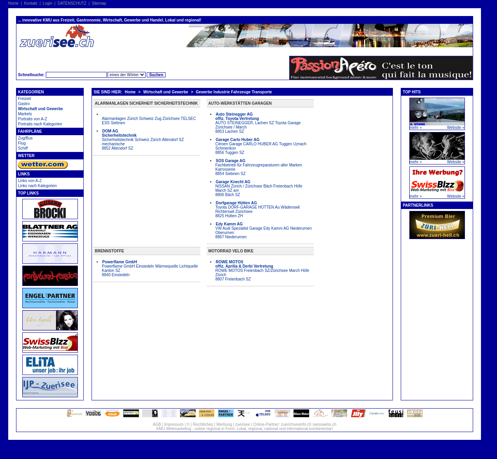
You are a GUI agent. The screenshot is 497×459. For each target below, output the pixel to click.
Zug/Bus (25, 138)
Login (47, 3)
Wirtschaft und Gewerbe (40, 109)
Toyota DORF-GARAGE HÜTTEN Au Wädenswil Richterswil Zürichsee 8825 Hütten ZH (257, 209)
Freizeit (24, 98)
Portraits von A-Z (32, 119)
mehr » (416, 127)
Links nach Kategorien (37, 186)
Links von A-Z (30, 181)
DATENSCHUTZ (72, 3)
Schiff (23, 148)
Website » (455, 127)
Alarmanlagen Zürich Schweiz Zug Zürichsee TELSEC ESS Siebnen (149, 120)
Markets (25, 114)
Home (13, 3)
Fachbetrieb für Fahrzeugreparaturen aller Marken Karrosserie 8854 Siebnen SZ (258, 167)
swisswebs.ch (324, 424)
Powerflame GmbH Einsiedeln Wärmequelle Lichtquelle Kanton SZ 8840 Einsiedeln (150, 268)
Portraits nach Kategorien (40, 124)
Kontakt (30, 3)
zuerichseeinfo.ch (296, 424)
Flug (21, 143)
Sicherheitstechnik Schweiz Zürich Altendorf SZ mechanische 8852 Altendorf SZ (143, 139)
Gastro (24, 104)
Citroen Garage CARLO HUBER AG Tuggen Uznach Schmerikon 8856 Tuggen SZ (260, 146)
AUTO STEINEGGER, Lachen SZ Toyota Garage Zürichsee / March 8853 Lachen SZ (258, 123)
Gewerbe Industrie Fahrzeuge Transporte (234, 92)
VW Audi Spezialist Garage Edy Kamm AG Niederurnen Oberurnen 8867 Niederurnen (263, 230)
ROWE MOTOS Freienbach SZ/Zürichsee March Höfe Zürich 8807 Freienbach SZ (262, 270)
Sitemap (99, 3)
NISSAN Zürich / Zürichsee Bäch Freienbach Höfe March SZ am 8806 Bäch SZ (258, 188)
